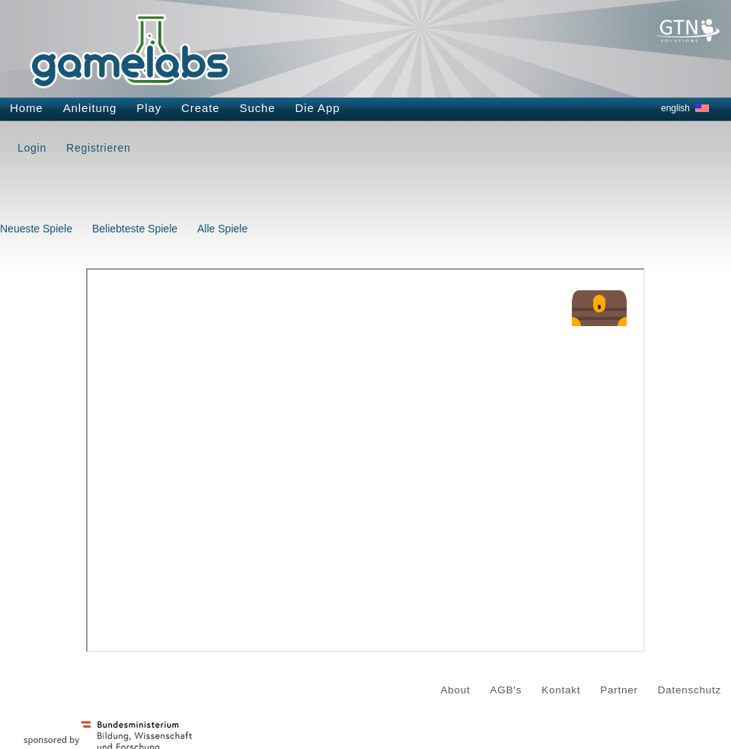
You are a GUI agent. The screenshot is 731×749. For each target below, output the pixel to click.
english (675, 108)
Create (200, 107)
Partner (619, 690)
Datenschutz (689, 690)
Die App (317, 107)
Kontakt (560, 690)
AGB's (506, 690)
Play (148, 107)
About (456, 690)
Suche (258, 107)
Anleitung (90, 107)
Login (32, 148)
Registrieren (98, 148)
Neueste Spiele (36, 228)
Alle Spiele (222, 228)
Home (26, 107)
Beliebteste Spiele (134, 228)
